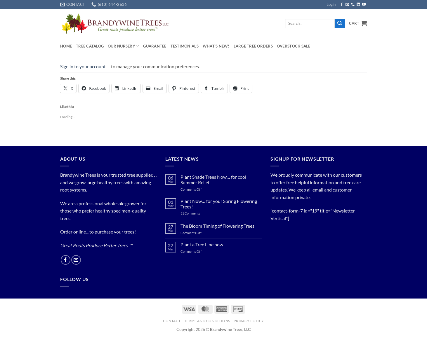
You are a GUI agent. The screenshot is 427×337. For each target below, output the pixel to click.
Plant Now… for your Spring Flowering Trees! (218, 203)
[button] (331, 4)
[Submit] (340, 24)
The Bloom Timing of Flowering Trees (217, 226)
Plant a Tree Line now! (202, 244)
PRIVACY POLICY (249, 321)
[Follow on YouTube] (364, 5)
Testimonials (185, 46)
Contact (171, 321)
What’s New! (216, 46)
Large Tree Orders (253, 46)
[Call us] (353, 5)
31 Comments (197, 213)
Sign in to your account (83, 66)
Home (66, 46)
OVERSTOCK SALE (293, 46)
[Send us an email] (347, 5)
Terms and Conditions (207, 321)
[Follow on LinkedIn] (358, 5)
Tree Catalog (90, 46)
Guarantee (154, 46)
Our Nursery (123, 46)
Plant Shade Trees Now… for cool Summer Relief (213, 179)
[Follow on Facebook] (341, 5)
